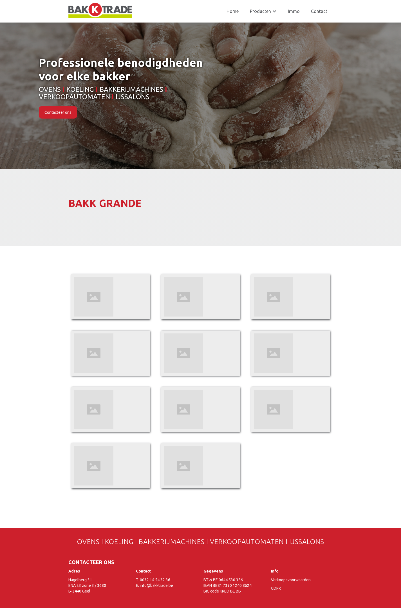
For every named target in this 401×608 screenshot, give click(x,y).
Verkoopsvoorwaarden (291, 580)
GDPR (276, 588)
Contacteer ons (57, 112)
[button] (263, 11)
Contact (319, 11)
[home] (100, 10)
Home (233, 11)
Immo (294, 11)
